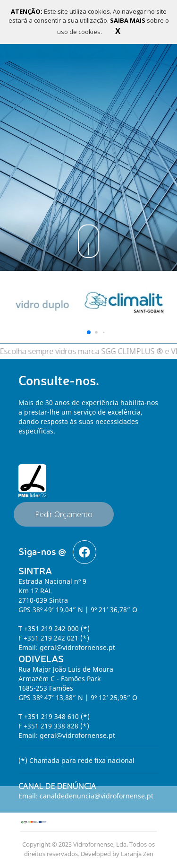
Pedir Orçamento (64, 514)
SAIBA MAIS (128, 20)
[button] (89, 332)
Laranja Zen (137, 853)
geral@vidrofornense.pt (77, 647)
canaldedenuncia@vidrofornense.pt (96, 795)
